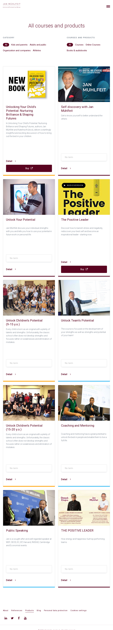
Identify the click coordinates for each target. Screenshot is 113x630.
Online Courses (93, 44)
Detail (11, 161)
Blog (39, 610)
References (16, 610)
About (5, 610)
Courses (79, 44)
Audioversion (73, 185)
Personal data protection (56, 610)
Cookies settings (78, 610)
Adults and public (38, 44)
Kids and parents (19, 44)
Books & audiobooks (77, 50)
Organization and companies (17, 50)
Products (29, 610)
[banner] (15, 5)
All (6, 44)
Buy (29, 168)
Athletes (37, 50)
